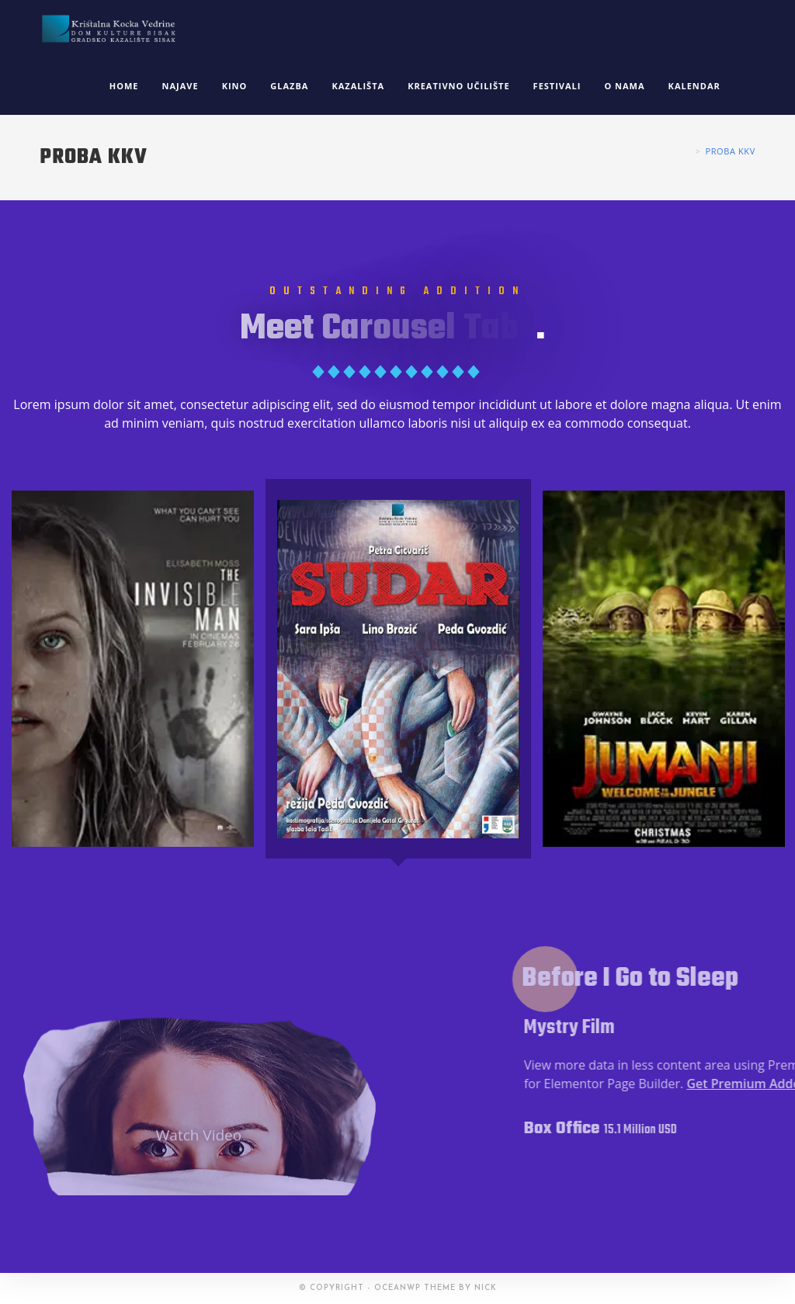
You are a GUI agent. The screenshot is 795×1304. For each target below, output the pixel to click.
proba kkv (730, 151)
